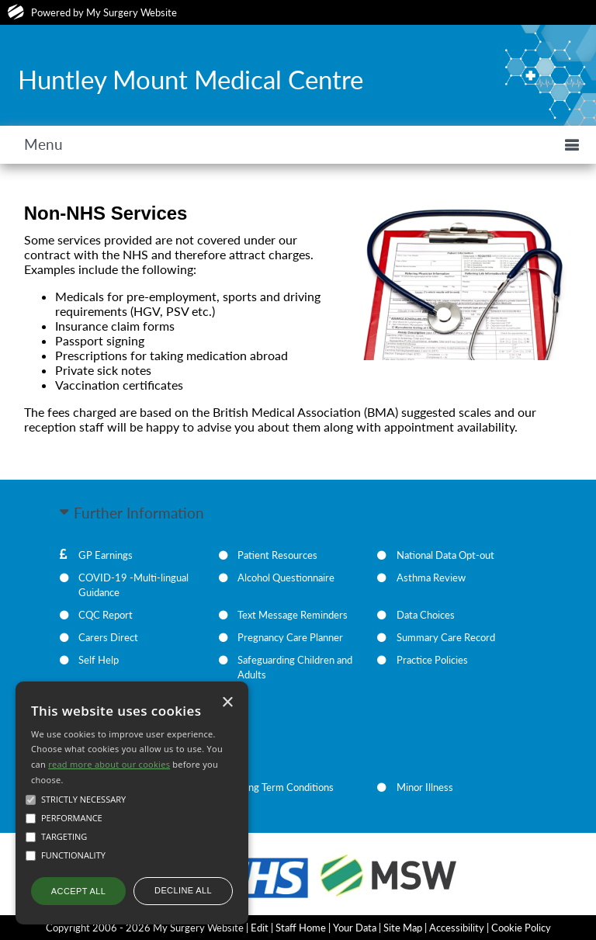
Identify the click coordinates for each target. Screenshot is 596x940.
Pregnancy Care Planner (290, 637)
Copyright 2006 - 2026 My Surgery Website (145, 927)
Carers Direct (108, 637)
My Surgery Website (131, 12)
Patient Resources (277, 555)
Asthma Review (431, 577)
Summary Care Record (446, 637)
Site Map (402, 927)
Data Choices (426, 615)
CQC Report (105, 615)
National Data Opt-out (445, 555)
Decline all (183, 890)
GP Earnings (105, 555)
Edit (260, 927)
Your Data (354, 927)
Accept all (78, 891)
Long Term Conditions (285, 787)
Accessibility (456, 927)
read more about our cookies (109, 764)
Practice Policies (432, 660)
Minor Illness (425, 787)
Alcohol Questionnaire (285, 577)
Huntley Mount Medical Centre (190, 79)
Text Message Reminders (292, 615)
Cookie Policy (521, 927)
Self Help (98, 660)
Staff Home (300, 927)
